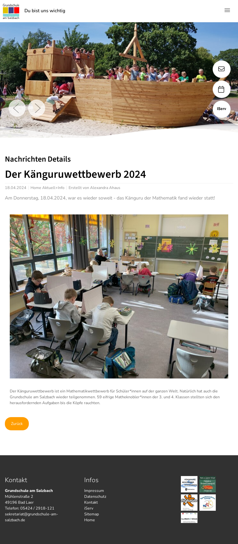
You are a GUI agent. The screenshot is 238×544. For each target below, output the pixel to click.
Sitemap (91, 514)
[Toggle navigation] (227, 10)
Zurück (17, 423)
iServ (88, 508)
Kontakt (91, 502)
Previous (17, 108)
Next (36, 108)
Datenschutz (95, 496)
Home (89, 520)
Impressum (94, 490)
